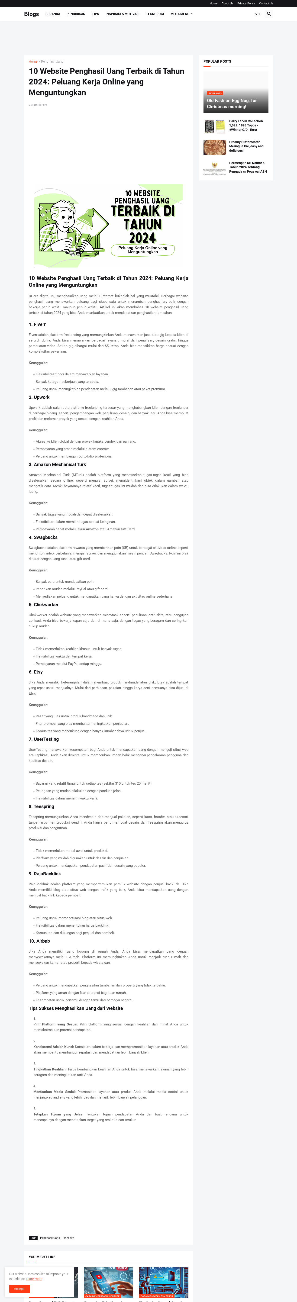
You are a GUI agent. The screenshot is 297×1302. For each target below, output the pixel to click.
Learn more (34, 1279)
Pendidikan (76, 14)
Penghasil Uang (52, 61)
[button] (258, 14)
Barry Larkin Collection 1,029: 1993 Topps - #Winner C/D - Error (246, 125)
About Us (227, 3)
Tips (95, 14)
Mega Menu (180, 14)
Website (69, 1238)
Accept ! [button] (20, 1289)
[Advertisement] (108, 37)
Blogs (31, 14)
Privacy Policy (246, 3)
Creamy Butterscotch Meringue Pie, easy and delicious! (246, 146)
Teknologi (155, 14)
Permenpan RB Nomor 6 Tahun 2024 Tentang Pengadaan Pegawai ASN (248, 167)
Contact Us (266, 3)
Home (213, 3)
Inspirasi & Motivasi (122, 14)
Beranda (52, 14)
